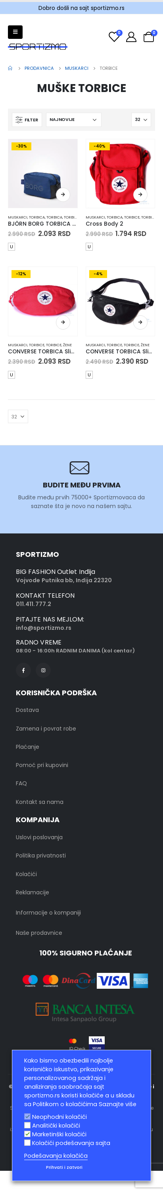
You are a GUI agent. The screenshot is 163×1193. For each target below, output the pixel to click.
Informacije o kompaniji (48, 913)
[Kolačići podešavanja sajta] (27, 1142)
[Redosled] (74, 120)
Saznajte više (117, 1104)
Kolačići (26, 874)
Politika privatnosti (41, 855)
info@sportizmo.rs (43, 628)
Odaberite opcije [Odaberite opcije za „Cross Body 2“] (140, 195)
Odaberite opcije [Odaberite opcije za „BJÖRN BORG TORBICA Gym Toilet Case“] (63, 195)
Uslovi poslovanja (39, 837)
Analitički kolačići (56, 1126)
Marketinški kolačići (59, 1134)
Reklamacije (32, 892)
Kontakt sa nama (39, 802)
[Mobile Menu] (15, 32)
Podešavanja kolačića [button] (56, 1156)
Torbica (37, 217)
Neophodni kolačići (59, 1117)
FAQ (21, 783)
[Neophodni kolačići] (27, 1116)
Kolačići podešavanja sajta (71, 1143)
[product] (42, 173)
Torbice (71, 217)
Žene (67, 344)
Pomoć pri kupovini (42, 765)
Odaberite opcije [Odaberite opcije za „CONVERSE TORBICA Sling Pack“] (63, 322)
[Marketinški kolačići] (27, 1134)
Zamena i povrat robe (46, 729)
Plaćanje (27, 747)
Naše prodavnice (39, 933)
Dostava (27, 710)
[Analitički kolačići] (27, 1125)
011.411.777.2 (33, 604)
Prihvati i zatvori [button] (64, 1167)
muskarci (17, 217)
